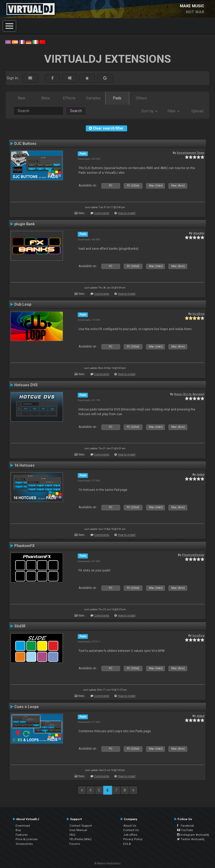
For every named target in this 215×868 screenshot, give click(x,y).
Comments (101, 213)
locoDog (198, 314)
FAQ (72, 835)
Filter (173, 111)
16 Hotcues (24, 465)
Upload (197, 111)
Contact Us (131, 830)
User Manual (78, 830)
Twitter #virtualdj (190, 839)
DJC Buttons (25, 144)
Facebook (185, 825)
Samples (93, 98)
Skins (45, 98)
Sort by (149, 111)
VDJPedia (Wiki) (80, 839)
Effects (69, 98)
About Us (129, 825)
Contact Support (80, 825)
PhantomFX (24, 546)
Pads (117, 98)
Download (23, 825)
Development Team (190, 153)
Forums (74, 844)
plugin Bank (24, 224)
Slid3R (19, 626)
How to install (126, 213)
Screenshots (24, 844)
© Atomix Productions (107, 863)
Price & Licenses (27, 839)
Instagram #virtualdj (193, 835)
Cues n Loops (26, 707)
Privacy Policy (132, 839)
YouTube (185, 830)
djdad (200, 474)
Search (76, 111)
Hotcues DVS (26, 385)
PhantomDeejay (193, 555)
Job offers (130, 835)
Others (141, 98)
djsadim (198, 233)
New (21, 98)
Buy (18, 830)
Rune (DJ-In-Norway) (189, 394)
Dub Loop (22, 304)
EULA (127, 844)
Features (22, 835)
